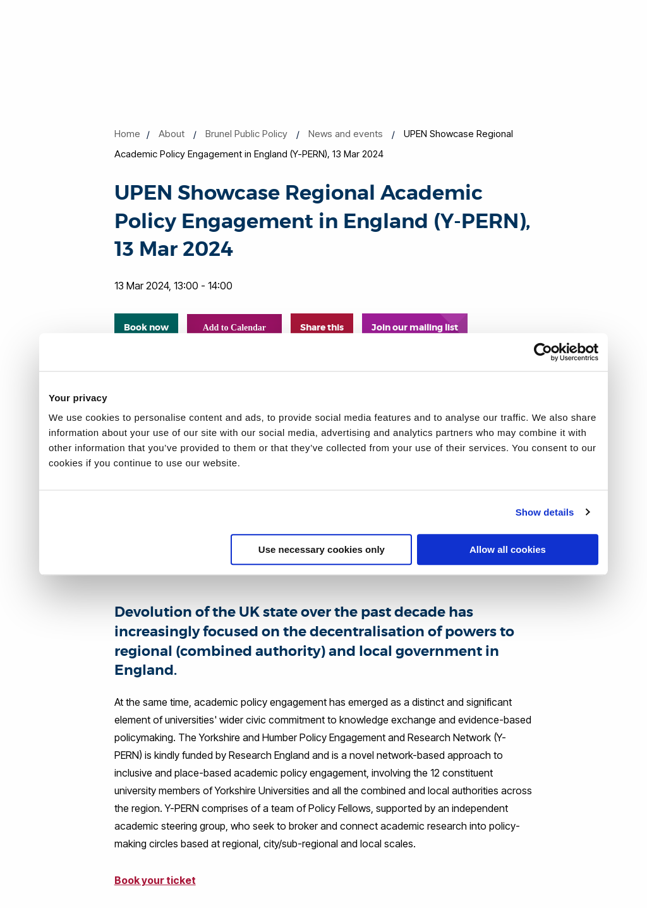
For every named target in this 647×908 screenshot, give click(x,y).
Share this (322, 327)
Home (127, 134)
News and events (345, 134)
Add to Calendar (234, 327)
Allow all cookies (507, 549)
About (171, 134)
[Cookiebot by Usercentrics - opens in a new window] (543, 351)
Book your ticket (155, 880)
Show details (545, 512)
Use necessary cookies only (321, 549)
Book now (146, 327)
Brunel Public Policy (246, 134)
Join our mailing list (415, 327)
